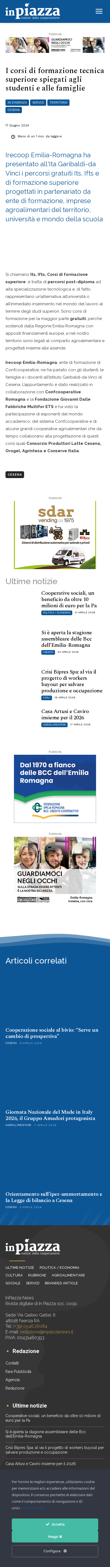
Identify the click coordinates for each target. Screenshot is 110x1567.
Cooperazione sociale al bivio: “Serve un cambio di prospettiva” (51, 1033)
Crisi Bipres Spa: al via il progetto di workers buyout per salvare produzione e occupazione (71, 681)
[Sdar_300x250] (55, 535)
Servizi (38, 102)
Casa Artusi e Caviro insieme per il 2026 (65, 714)
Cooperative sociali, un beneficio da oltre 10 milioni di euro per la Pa (69, 599)
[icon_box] (22, 1352)
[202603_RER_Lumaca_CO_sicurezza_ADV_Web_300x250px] (55, 871)
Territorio (58, 102)
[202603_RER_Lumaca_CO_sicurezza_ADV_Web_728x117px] (55, 45)
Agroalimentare (54, 724)
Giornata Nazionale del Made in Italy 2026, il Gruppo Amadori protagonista (50, 1115)
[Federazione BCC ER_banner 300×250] (55, 789)
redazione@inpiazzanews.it (46, 1331)
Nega (55, 1536)
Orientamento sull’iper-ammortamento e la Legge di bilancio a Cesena (53, 1197)
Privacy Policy (32, 1508)
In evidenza (17, 102)
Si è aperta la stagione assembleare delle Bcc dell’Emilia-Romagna (66, 639)
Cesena (13, 110)
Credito (48, 652)
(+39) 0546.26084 (30, 1326)
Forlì (46, 697)
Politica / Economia (57, 612)
